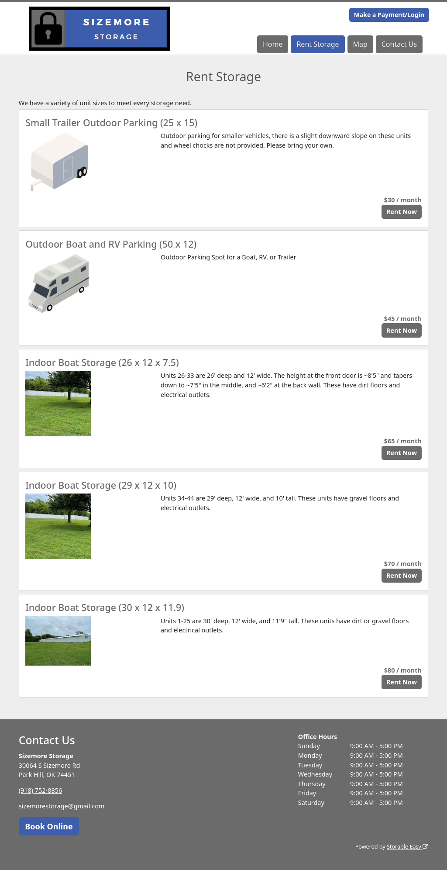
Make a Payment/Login (389, 14)
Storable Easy (407, 846)
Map (360, 44)
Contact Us (399, 44)
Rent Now (401, 211)
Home (273, 44)
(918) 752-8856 (40, 790)
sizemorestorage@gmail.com (62, 806)
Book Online (48, 826)
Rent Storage (317, 44)
